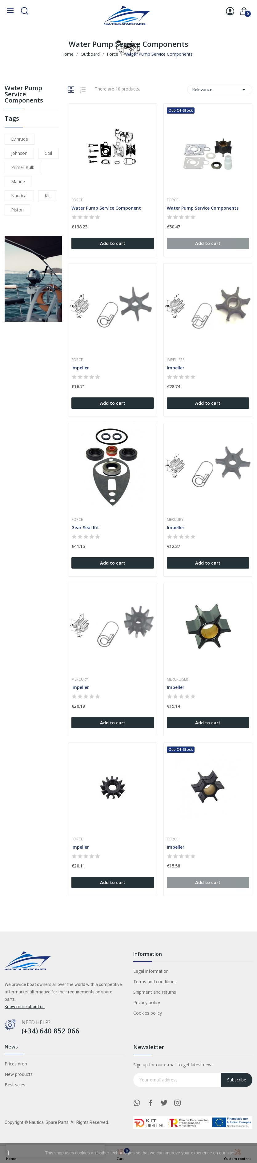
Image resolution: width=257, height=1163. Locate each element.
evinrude (19, 139)
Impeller (80, 368)
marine (18, 181)
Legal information (151, 971)
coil (48, 153)
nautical (19, 196)
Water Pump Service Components (24, 94)
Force (77, 200)
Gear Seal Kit (85, 527)
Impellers (175, 360)
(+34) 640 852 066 (50, 1031)
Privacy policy (146, 1002)
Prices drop (16, 1064)
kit (47, 196)
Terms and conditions (155, 981)
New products (19, 1074)
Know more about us (25, 1006)
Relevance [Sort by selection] (219, 89)
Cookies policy (147, 1013)
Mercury (175, 519)
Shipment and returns (154, 992)
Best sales (15, 1085)
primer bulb (22, 167)
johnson (19, 153)
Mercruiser (177, 679)
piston (17, 210)
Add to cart (112, 243)
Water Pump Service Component (106, 208)
